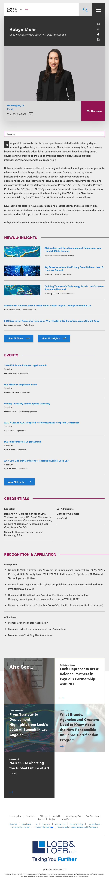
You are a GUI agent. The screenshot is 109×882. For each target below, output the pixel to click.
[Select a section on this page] (54, 134)
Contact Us (60, 824)
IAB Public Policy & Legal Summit (22, 441)
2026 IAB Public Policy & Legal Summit (25, 365)
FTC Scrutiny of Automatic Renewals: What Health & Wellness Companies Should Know (52, 320)
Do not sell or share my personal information (78, 827)
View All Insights (54, 338)
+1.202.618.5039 (18, 114)
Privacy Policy (77, 824)
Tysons (41, 819)
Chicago (43, 816)
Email (10, 109)
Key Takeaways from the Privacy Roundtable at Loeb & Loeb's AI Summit (74, 268)
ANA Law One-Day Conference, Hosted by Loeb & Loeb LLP (36, 460)
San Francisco (92, 816)
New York (30, 816)
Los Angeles (15, 816)
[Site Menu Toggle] (98, 9)
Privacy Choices (44, 827)
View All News (19, 338)
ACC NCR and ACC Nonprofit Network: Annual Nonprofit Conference (41, 422)
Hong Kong (66, 819)
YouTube (46, 824)
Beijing (52, 819)
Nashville (57, 816)
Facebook (26, 824)
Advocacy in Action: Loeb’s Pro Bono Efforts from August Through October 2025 (47, 305)
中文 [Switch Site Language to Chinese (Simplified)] (26, 10)
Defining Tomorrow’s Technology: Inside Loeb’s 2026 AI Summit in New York (74, 288)
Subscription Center (20, 827)
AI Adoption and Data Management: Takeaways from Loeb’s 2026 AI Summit (73, 249)
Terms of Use (94, 824)
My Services (93, 111)
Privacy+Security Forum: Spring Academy (27, 403)
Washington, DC (16, 105)
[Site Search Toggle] (85, 9)
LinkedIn (13, 824)
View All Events (19, 481)
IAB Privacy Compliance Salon (20, 384)
